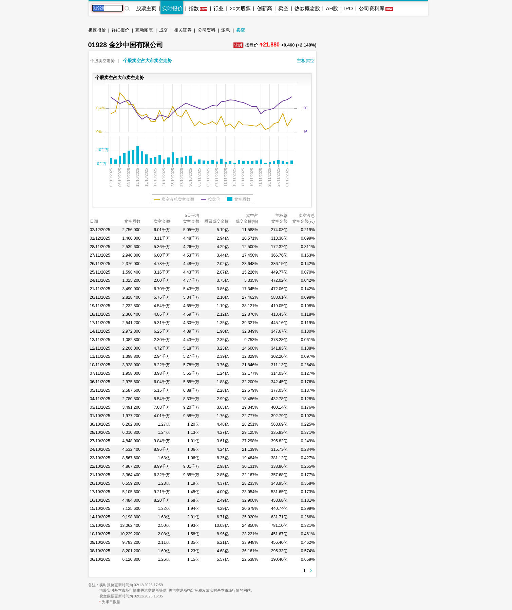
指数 (194, 8)
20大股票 (240, 8)
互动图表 (144, 30)
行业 (218, 8)
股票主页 (146, 8)
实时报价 (172, 8)
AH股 (332, 8)
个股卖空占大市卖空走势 (147, 60)
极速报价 (97, 30)
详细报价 (120, 30)
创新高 (264, 8)
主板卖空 (306, 60)
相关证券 (183, 30)
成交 (163, 30)
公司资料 (206, 30)
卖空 (283, 8)
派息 (225, 30)
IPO (348, 8)
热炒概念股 (307, 8)
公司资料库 (371, 8)
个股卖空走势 (102, 60)
